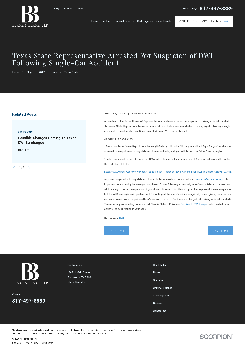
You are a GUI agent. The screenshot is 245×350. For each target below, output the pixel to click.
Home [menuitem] (94, 21)
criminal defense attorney (208, 179)
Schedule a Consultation (203, 21)
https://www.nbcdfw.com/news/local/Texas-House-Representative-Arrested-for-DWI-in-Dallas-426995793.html (168, 172)
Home (156, 272)
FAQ (56, 8)
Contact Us (159, 311)
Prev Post (116, 231)
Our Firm (158, 280)
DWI (121, 218)
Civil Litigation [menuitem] (145, 21)
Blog (80, 8)
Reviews (68, 8)
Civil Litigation (161, 295)
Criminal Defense (162, 288)
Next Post (220, 231)
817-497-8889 (216, 9)
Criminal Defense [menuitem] (124, 21)
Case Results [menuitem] (164, 21)
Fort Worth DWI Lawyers (195, 204)
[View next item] (29, 168)
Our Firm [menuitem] (106, 21)
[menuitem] (16, 343)
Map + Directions (77, 282)
